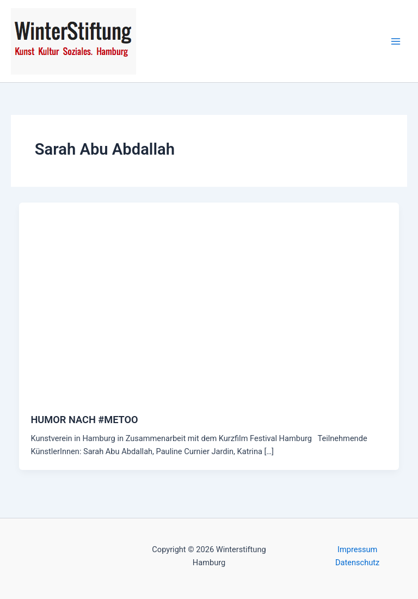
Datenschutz (357, 562)
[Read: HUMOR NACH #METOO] (209, 301)
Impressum (357, 549)
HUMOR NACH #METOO (84, 419)
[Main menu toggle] (395, 41)
